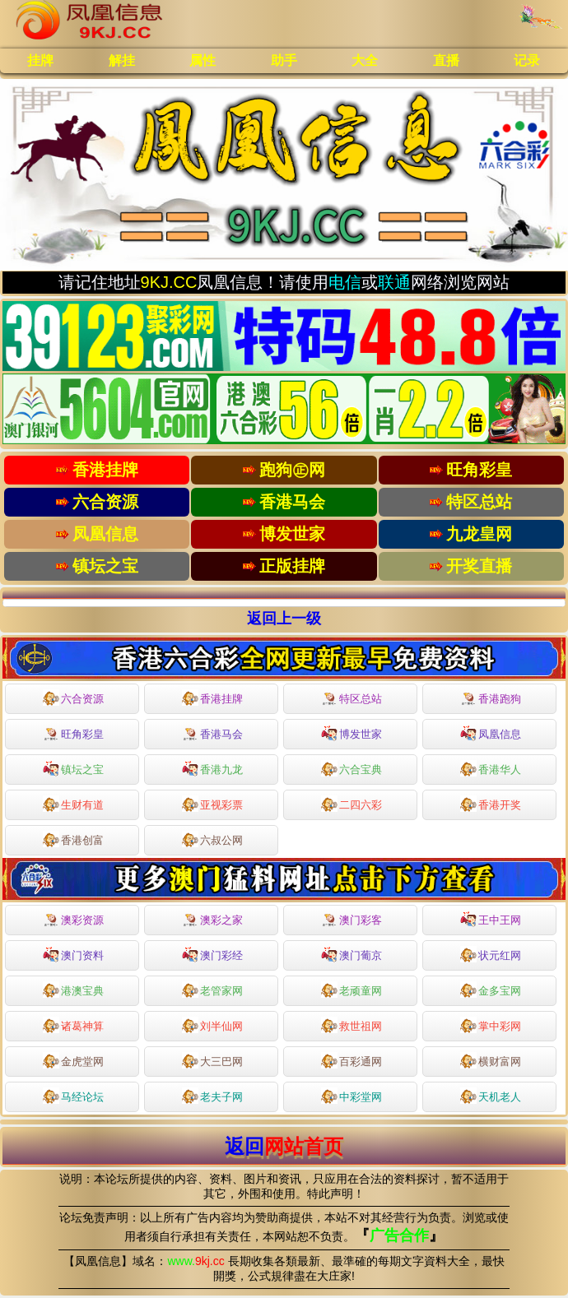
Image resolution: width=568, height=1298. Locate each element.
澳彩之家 (212, 920)
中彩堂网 (351, 1095)
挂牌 (40, 60)
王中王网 (490, 919)
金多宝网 (490, 989)
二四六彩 (351, 803)
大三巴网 (212, 1060)
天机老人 (490, 1095)
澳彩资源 (73, 920)
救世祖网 (351, 1025)
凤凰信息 (490, 733)
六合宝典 (351, 768)
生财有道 (73, 803)
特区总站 (351, 699)
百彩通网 (351, 1060)
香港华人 (490, 768)
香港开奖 (490, 803)
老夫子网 (212, 1095)
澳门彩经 (212, 954)
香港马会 (212, 734)
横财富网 (490, 1060)
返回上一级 (284, 618)
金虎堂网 (73, 1060)
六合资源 (73, 697)
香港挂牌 (212, 697)
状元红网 (490, 954)
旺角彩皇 (73, 734)
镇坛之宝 (73, 768)
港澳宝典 (73, 989)
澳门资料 (73, 954)
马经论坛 (73, 1095)
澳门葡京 (351, 954)
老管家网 (212, 989)
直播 (446, 60)
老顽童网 (351, 989)
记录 (527, 60)
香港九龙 (212, 768)
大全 (365, 60)
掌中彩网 (490, 1025)
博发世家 (351, 733)
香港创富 (73, 839)
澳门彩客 (351, 920)
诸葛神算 (73, 1025)
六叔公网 (212, 839)
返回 (284, 1146)
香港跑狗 (490, 699)
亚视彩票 (212, 803)
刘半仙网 (212, 1025)
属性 (202, 60)
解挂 (122, 60)
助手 (284, 60)
